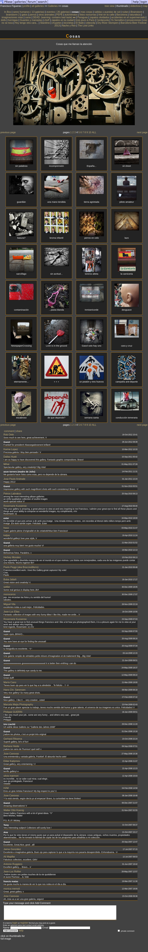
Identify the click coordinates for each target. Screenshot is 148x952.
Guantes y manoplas (31, 20)
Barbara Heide (11, 746)
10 (90, 132)
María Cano (9, 682)
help (21, 933)
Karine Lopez (10, 449)
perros (32, 14)
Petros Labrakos (12, 493)
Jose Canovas (11, 753)
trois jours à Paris (85, 20)
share (19, 431)
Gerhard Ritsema (12, 738)
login (14, 925)
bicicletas (69, 23)
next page (142, 132)
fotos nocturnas (88, 14)
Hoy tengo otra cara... (26, 23)
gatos (25, 14)
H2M (6, 788)
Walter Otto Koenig (13, 810)
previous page (8, 132)
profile (26, 6)
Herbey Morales (12, 557)
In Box (7, 12)
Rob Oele (8, 434)
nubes (125, 12)
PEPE (59, 14)
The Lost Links (86, 25)
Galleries (53, 6)
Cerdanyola (102, 20)
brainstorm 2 (13, 14)
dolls (3, 20)
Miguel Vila (9, 604)
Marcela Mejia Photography (18, 704)
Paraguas (82, 17)
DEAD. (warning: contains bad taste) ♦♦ (54, 17)
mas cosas (86, 12)
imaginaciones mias (12, 17)
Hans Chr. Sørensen (14, 689)
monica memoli (11, 888)
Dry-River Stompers (108, 23)
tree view (109, 6)
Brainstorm (137, 12)
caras (28, 17)
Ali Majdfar (9, 856)
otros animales (46, 14)
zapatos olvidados (99, 17)
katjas (6, 535)
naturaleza (135, 14)
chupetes (57, 23)
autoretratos (71, 14)
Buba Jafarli (9, 579)
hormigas (13, 20)
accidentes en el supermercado (128, 17)
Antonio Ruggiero (12, 864)
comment (9, 431)
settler (6, 587)
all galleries (38, 6)
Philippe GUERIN (12, 712)
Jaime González (12, 849)
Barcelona (121, 14)
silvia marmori (11, 775)
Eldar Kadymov (11, 761)
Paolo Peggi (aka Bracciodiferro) (20, 567)
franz (6, 528)
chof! (47, 20)
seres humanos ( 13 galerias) (29, 12)
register (24, 925)
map (145, 6)
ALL (94, 132)
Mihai (6, 464)
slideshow (135, 6)
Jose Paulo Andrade (14, 479)
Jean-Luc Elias (11, 611)
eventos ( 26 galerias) (58, 12)
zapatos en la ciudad (62, 20)
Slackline (45, 23)
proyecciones (134, 20)
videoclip (90, 23)
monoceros (9, 594)
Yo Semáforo (118, 20)
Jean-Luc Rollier (12, 871)
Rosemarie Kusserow (15, 506)
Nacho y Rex (69, 25)
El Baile (80, 23)
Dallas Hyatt (10, 456)
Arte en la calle (106, 14)
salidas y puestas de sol (107, 12)
